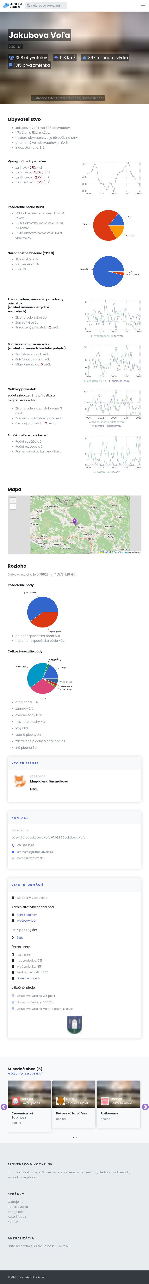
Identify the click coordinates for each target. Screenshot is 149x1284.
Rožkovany (109, 1113)
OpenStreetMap (121, 552)
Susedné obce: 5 (28, 978)
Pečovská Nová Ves (71, 1113)
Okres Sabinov (27, 915)
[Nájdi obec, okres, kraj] (46, 5)
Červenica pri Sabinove (22, 1115)
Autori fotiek (17, 1216)
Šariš (20, 938)
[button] (75, 521)
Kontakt (14, 1221)
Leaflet (105, 552)
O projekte (16, 1202)
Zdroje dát (15, 1212)
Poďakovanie (18, 1207)
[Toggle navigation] (143, 5)
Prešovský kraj (26, 921)
